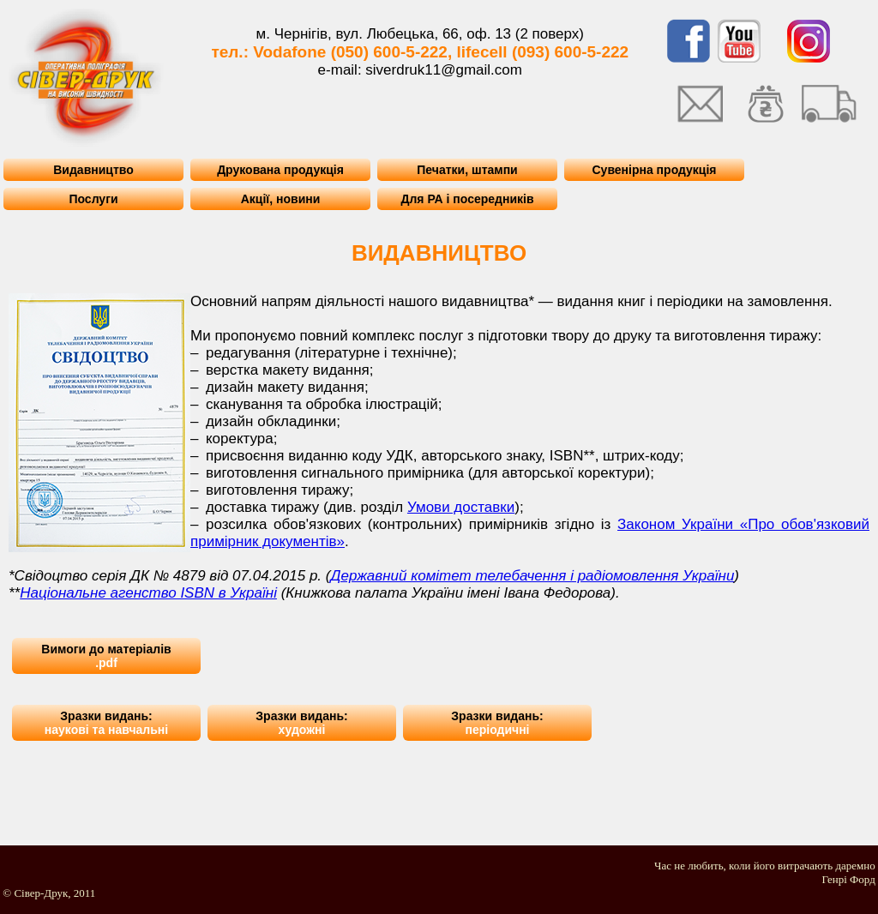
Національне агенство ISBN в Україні (148, 593)
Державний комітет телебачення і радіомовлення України (532, 576)
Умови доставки (460, 507)
